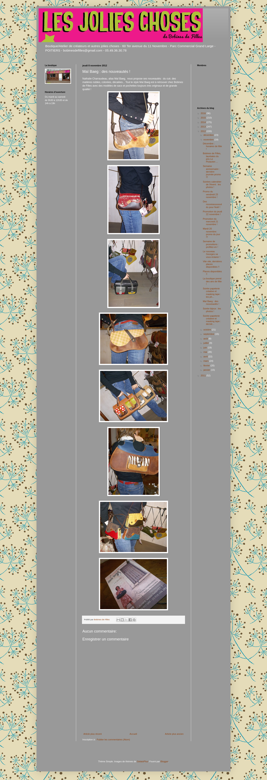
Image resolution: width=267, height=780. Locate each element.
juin (205, 347)
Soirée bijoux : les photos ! (212, 310)
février (206, 365)
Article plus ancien (174, 734)
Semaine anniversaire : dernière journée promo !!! (212, 171)
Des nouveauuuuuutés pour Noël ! (212, 204)
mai (205, 352)
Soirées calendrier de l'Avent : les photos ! (212, 184)
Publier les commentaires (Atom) (113, 739)
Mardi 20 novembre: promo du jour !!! (211, 232)
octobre (207, 329)
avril (205, 356)
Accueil (133, 734)
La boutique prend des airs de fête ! (212, 281)
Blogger (164, 761)
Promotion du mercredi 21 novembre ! (210, 222)
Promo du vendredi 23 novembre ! (210, 194)
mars (206, 361)
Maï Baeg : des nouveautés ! (211, 302)
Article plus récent (92, 734)
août (205, 338)
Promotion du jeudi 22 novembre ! (212, 212)
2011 (204, 375)
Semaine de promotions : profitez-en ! (211, 244)
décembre (208, 135)
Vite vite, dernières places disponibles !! (212, 264)
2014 (204, 122)
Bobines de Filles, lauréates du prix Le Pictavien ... (212, 157)
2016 (204, 113)
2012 (204, 131)
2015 (204, 117)
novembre (208, 139)
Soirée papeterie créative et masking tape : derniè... (212, 320)
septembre (209, 334)
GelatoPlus (142, 761)
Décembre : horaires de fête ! (212, 146)
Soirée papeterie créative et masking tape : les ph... (212, 292)
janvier (207, 370)
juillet (206, 343)
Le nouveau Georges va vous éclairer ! (211, 254)
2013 (204, 126)
